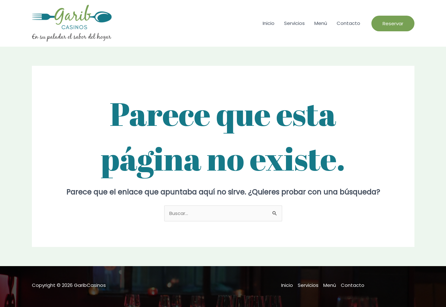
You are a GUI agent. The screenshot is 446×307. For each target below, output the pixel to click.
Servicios (294, 23)
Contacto (348, 23)
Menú (320, 23)
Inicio (268, 23)
